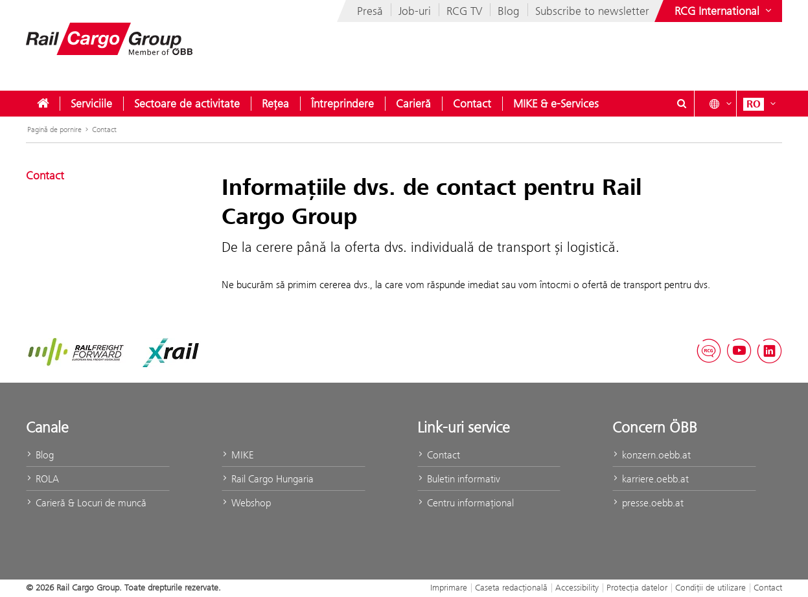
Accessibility (577, 587)
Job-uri (414, 11)
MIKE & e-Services (556, 103)
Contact (472, 103)
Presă (370, 11)
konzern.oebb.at (651, 455)
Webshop (246, 503)
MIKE (237, 455)
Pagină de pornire (54, 129)
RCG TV (464, 11)
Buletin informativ (458, 479)
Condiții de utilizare (710, 587)
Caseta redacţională (511, 587)
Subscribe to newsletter (592, 11)
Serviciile (91, 103)
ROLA (42, 479)
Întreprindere (342, 103)
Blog (509, 11)
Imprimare (448, 587)
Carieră (413, 103)
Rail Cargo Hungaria (268, 479)
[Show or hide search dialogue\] (682, 104)
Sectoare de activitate (187, 103)
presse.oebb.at (648, 503)
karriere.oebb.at (650, 479)
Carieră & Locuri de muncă (86, 503)
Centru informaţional (465, 503)
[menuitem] (43, 104)
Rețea (275, 103)
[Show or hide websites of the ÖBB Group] (724, 11)
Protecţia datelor (636, 587)
